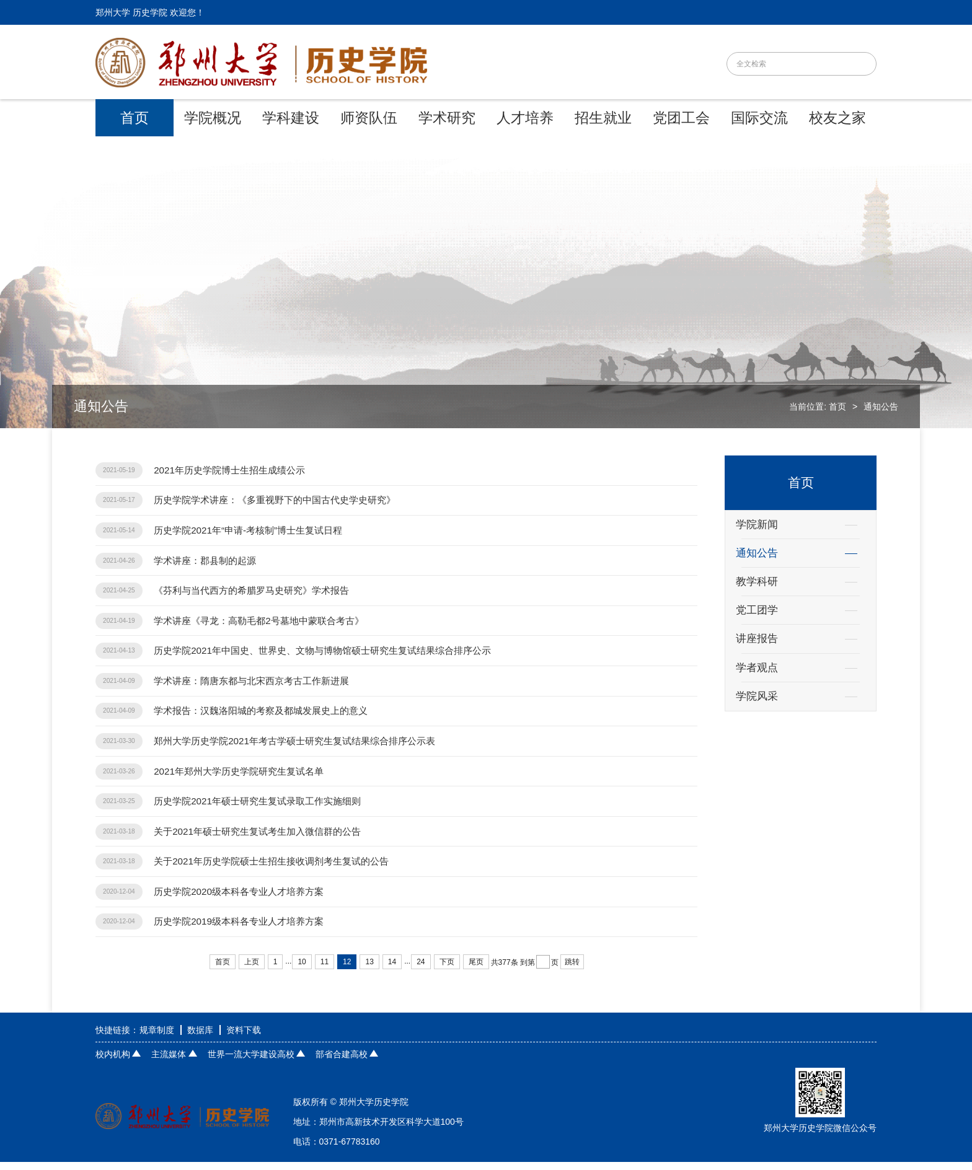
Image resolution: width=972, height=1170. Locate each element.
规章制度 (156, 1038)
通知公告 (881, 406)
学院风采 (757, 696)
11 (324, 969)
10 (302, 969)
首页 (837, 406)
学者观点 (757, 668)
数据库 (200, 1038)
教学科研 (757, 581)
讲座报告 (757, 638)
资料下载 (243, 1038)
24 (421, 969)
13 (369, 969)
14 (392, 969)
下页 (447, 969)
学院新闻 (757, 524)
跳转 (572, 969)
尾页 (476, 969)
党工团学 (757, 610)
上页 (251, 969)
